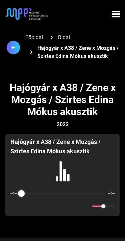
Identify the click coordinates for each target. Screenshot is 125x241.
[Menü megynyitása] (116, 14)
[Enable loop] (14, 206)
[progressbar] (62, 193)
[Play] (62, 206)
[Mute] (85, 206)
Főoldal (34, 37)
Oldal (64, 37)
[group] (62, 175)
